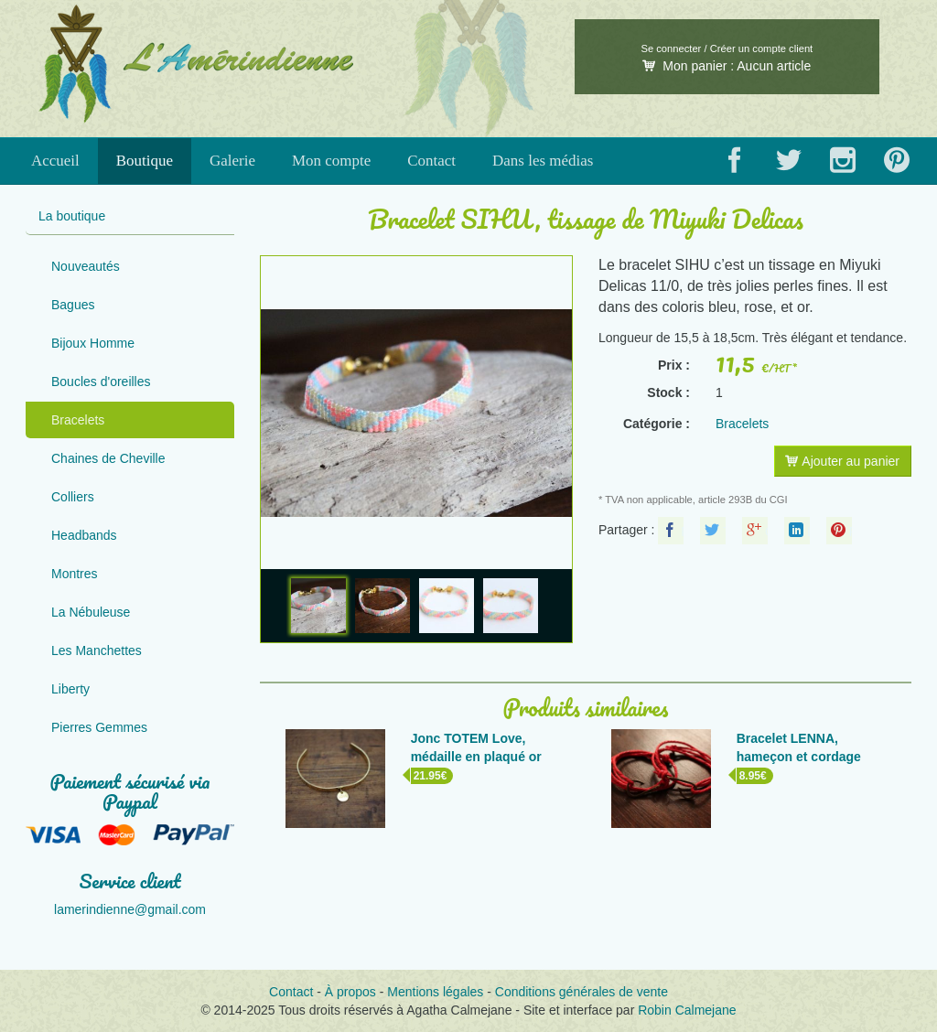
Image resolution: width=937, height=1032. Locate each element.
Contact (431, 160)
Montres (74, 573)
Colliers (72, 496)
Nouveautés (85, 266)
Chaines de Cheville (108, 458)
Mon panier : (726, 66)
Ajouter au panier (842, 461)
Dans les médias (542, 160)
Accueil (55, 160)
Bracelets (77, 420)
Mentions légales (435, 991)
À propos (350, 991)
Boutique (144, 160)
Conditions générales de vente (581, 991)
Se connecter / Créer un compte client (727, 48)
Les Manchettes (96, 650)
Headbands (84, 535)
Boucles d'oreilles (101, 381)
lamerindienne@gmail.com (130, 909)
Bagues (72, 304)
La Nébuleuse (90, 612)
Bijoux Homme (93, 343)
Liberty (70, 689)
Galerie (232, 160)
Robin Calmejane (687, 1010)
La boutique (71, 216)
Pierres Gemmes (99, 727)
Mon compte (331, 160)
